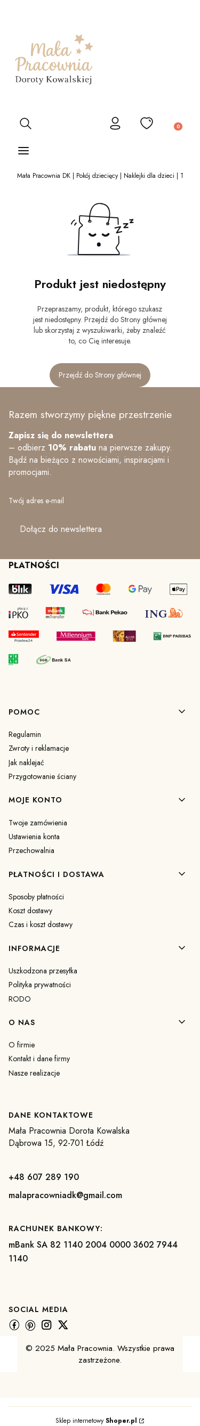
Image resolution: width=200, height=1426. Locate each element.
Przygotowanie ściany (42, 776)
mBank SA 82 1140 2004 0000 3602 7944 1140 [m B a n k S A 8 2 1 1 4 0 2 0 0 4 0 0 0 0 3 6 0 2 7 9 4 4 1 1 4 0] (93, 1252)
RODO (20, 999)
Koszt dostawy (30, 910)
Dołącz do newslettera (61, 529)
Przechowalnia (31, 850)
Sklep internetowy (96, 1420)
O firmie (22, 1044)
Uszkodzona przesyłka (43, 970)
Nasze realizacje (34, 1073)
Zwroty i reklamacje (39, 748)
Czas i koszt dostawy (41, 924)
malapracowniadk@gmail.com (65, 1195)
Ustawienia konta (34, 836)
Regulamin (25, 734)
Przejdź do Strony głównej (100, 375)
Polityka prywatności (40, 984)
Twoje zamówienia (38, 822)
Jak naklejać (26, 762)
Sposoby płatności (36, 896)
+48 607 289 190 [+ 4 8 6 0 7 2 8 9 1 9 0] (44, 1177)
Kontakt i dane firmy (39, 1058)
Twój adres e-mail (36, 500)
